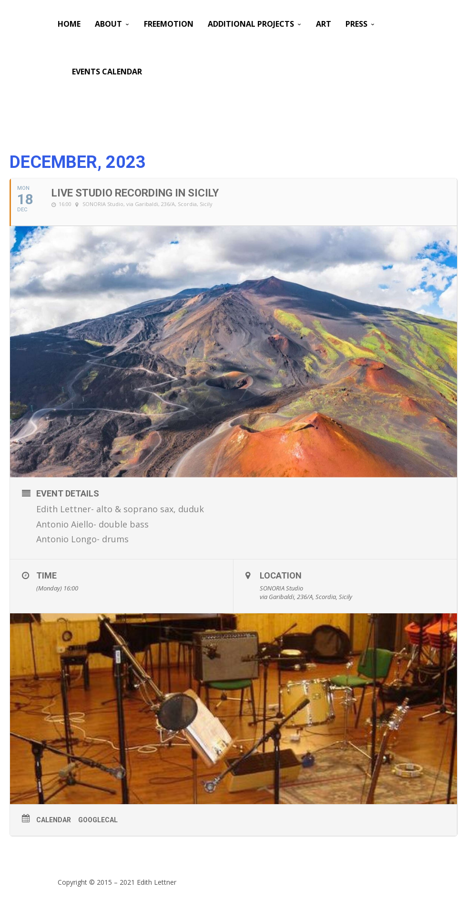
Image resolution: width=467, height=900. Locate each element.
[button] (240, 509)
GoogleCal (98, 820)
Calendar (53, 820)
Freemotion (168, 24)
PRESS (356, 24)
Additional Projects (251, 24)
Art (323, 24)
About (108, 24)
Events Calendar (107, 71)
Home (69, 24)
